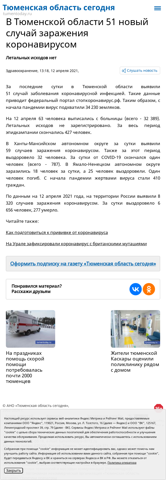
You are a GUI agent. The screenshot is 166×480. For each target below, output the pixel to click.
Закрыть (13, 470)
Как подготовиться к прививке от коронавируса (57, 232)
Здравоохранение (22, 70)
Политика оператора (122, 462)
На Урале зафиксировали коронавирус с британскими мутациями (76, 244)
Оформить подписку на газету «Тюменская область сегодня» (83, 263)
